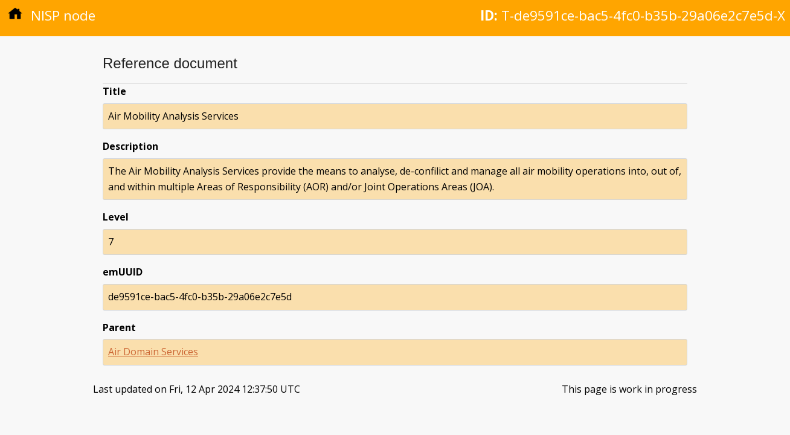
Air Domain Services (153, 351)
